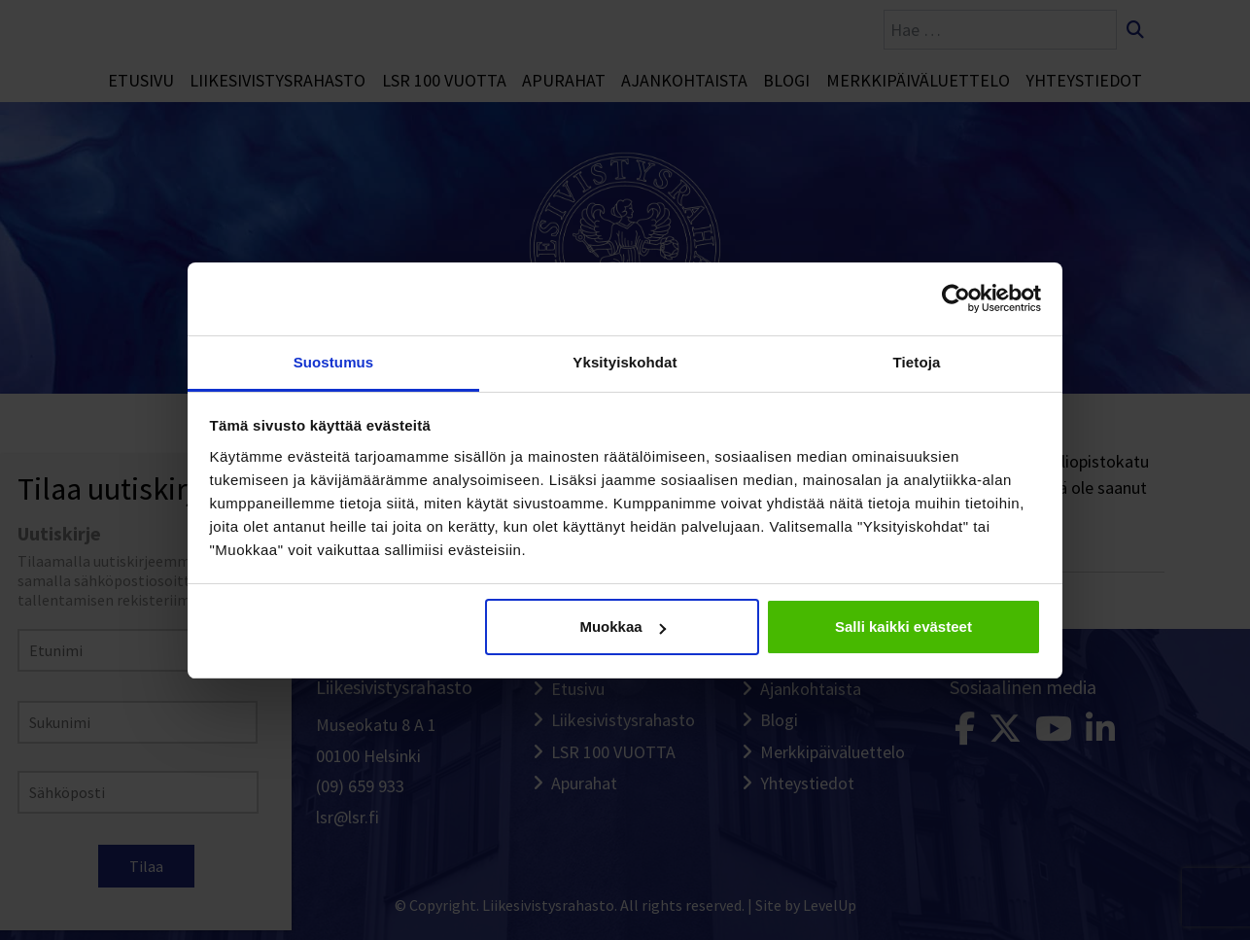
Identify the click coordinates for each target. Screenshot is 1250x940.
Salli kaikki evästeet (903, 626)
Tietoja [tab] (917, 362)
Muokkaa (622, 626)
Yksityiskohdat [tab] (625, 362)
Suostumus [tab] (334, 362)
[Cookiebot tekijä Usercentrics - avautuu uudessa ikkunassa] (956, 298)
